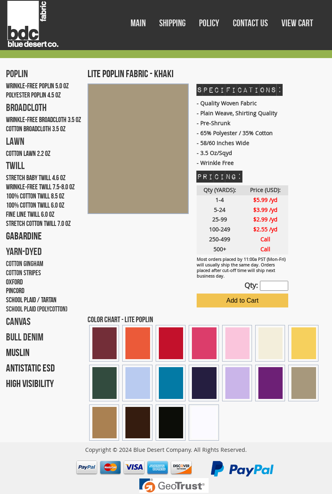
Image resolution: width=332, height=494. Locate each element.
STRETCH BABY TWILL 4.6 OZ (36, 178)
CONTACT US (251, 23)
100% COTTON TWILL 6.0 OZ (35, 205)
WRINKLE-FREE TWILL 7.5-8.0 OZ (40, 187)
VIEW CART (297, 23)
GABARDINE (24, 235)
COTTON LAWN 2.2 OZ (28, 154)
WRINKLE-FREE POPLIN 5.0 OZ (37, 86)
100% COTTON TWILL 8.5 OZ (35, 196)
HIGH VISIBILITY (30, 383)
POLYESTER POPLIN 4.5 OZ (33, 95)
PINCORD (15, 291)
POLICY (210, 23)
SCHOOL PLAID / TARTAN (31, 300)
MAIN (139, 23)
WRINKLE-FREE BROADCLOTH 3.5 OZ (43, 120)
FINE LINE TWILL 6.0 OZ (30, 214)
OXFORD (14, 282)
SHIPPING (173, 23)
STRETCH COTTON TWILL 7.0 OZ (38, 224)
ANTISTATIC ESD (30, 367)
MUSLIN (17, 352)
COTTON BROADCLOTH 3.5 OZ (36, 129)
